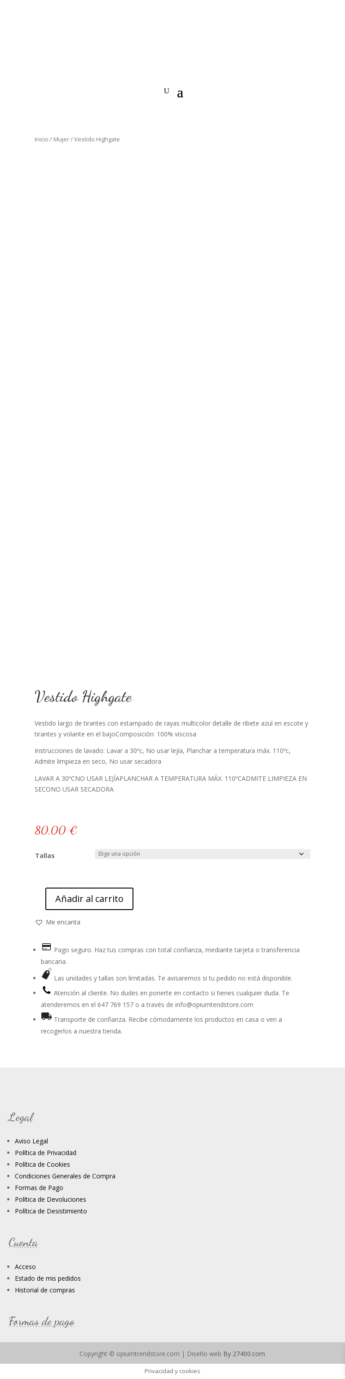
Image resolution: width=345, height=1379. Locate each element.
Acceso (25, 1266)
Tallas (45, 855)
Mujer (61, 139)
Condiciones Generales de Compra (65, 1176)
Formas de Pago (39, 1187)
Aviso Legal (31, 1141)
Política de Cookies (42, 1164)
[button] (57, 922)
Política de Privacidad (45, 1152)
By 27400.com (244, 1353)
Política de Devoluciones (50, 1199)
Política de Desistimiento (51, 1211)
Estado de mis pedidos (48, 1278)
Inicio (42, 139)
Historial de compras (45, 1290)
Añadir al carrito (89, 899)
